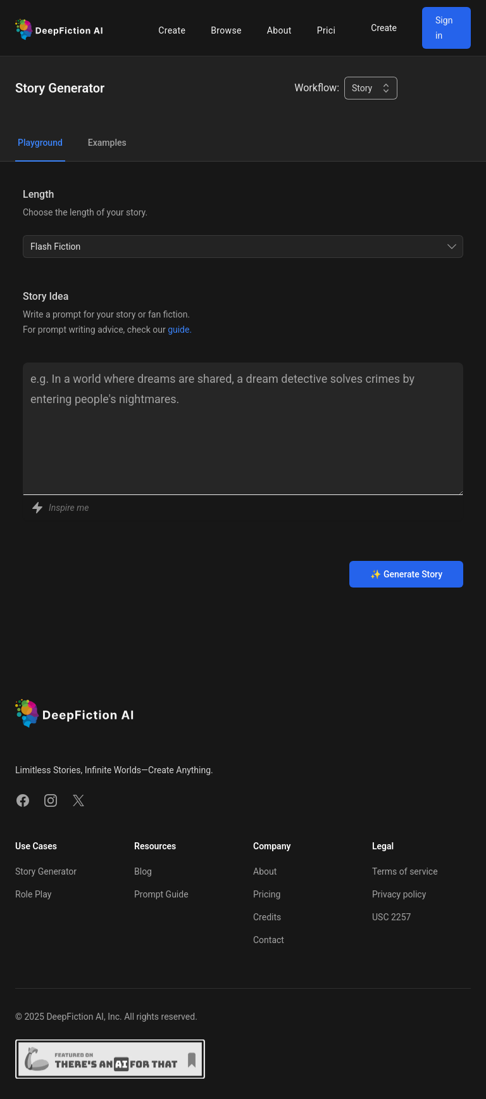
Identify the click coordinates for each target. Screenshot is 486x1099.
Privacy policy (399, 894)
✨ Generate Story (406, 574)
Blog (143, 871)
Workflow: (316, 88)
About (279, 30)
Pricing (331, 30)
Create (171, 30)
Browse (226, 30)
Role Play (33, 894)
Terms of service (405, 871)
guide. (180, 330)
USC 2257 (391, 917)
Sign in (443, 28)
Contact (268, 940)
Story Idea (45, 296)
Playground (40, 143)
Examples (107, 143)
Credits (267, 917)
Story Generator (46, 871)
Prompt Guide (161, 894)
